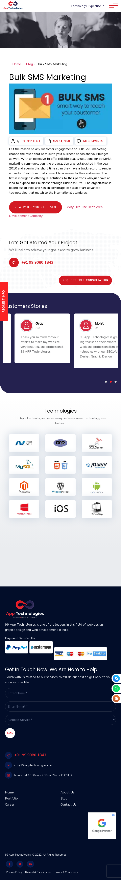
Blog (29, 64)
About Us (67, 791)
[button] (105, 382)
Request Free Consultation (85, 280)
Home (16, 64)
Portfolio (11, 797)
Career (9, 803)
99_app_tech (31, 141)
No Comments (93, 141)
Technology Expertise (86, 6)
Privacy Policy (14, 872)
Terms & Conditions (66, 872)
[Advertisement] (60, 550)
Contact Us (68, 803)
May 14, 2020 (61, 141)
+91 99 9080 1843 (31, 262)
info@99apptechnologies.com (28, 765)
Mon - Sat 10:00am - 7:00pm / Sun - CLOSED (38, 775)
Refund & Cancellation (38, 872)
